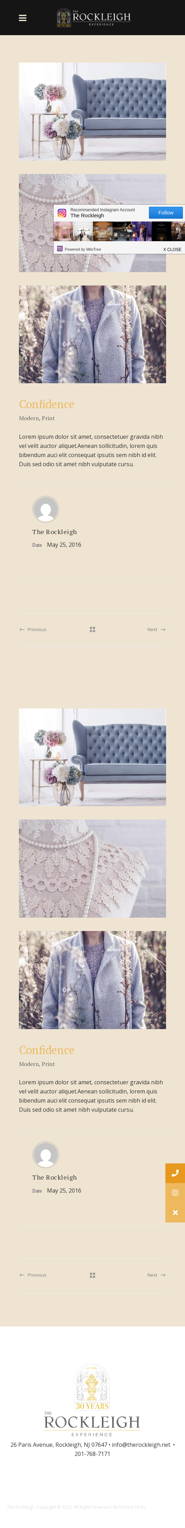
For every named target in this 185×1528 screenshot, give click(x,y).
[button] (175, 1212)
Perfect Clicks (132, 1507)
